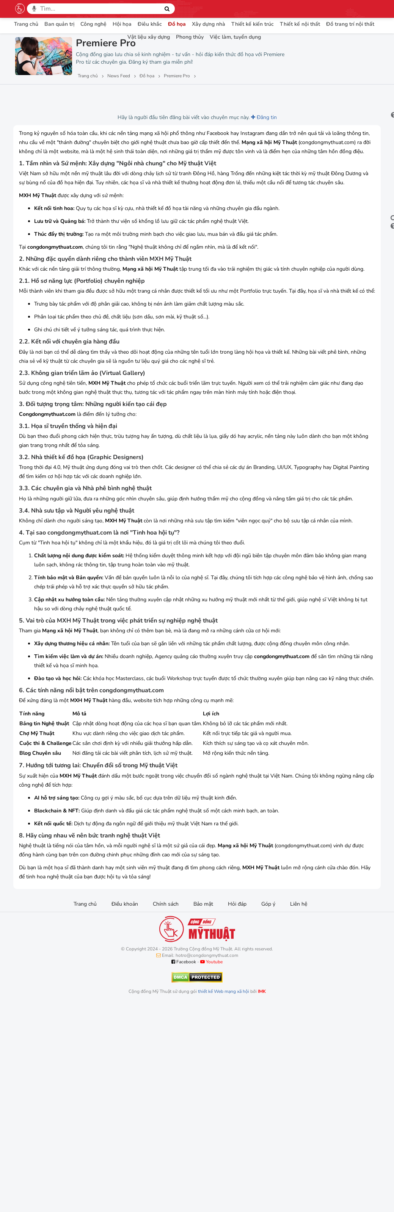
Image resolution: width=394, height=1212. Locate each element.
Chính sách (166, 1113)
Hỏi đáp (237, 1113)
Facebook (183, 1171)
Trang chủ (26, 24)
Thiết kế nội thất (300, 24)
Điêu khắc (150, 24)
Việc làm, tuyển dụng (235, 37)
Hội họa (122, 24)
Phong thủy (190, 37)
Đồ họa (177, 24)
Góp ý (268, 1113)
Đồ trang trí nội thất (350, 24)
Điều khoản (124, 1113)
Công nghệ (93, 24)
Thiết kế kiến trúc (252, 24)
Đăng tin (207, 117)
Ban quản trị (59, 24)
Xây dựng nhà (208, 24)
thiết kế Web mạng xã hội (223, 1201)
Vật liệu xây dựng (148, 37)
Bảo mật (203, 1113)
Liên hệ (298, 1113)
